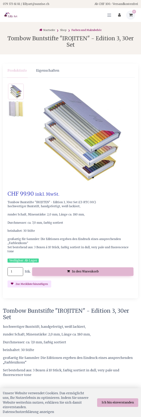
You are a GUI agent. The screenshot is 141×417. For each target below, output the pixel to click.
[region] (70, 71)
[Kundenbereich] (119, 15)
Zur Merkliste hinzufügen (29, 284)
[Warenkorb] (130, 15)
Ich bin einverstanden (118, 402)
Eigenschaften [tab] (47, 71)
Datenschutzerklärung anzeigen (28, 412)
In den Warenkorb (83, 271)
